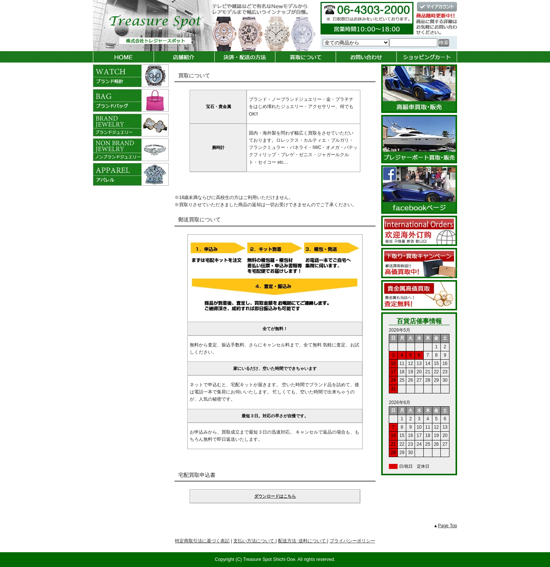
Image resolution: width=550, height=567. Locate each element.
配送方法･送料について (302, 541)
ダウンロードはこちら (275, 496)
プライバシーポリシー (352, 541)
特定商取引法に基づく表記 (202, 541)
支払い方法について (254, 541)
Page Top (447, 525)
